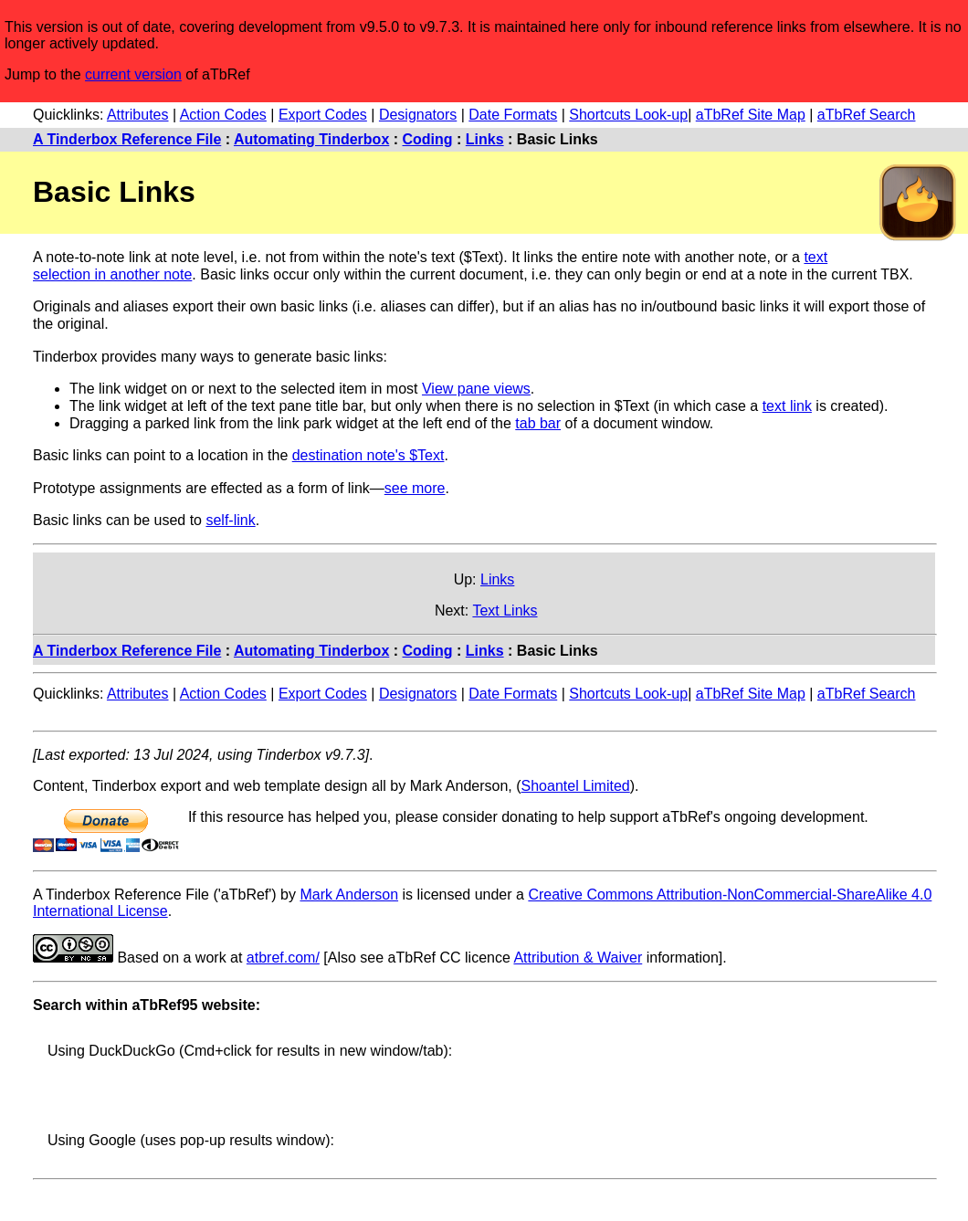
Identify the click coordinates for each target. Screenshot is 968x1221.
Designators (418, 114)
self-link (230, 520)
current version (133, 74)
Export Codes (323, 114)
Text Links (504, 610)
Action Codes (223, 114)
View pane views (476, 388)
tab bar (538, 423)
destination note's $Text (368, 455)
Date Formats (512, 114)
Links (485, 139)
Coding (428, 139)
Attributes (138, 114)
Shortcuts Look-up (628, 114)
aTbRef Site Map (750, 114)
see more (415, 488)
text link (787, 406)
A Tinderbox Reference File (127, 139)
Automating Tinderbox (311, 139)
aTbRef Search (866, 114)
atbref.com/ (283, 957)
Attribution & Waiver (577, 957)
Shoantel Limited (575, 786)
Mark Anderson (349, 894)
